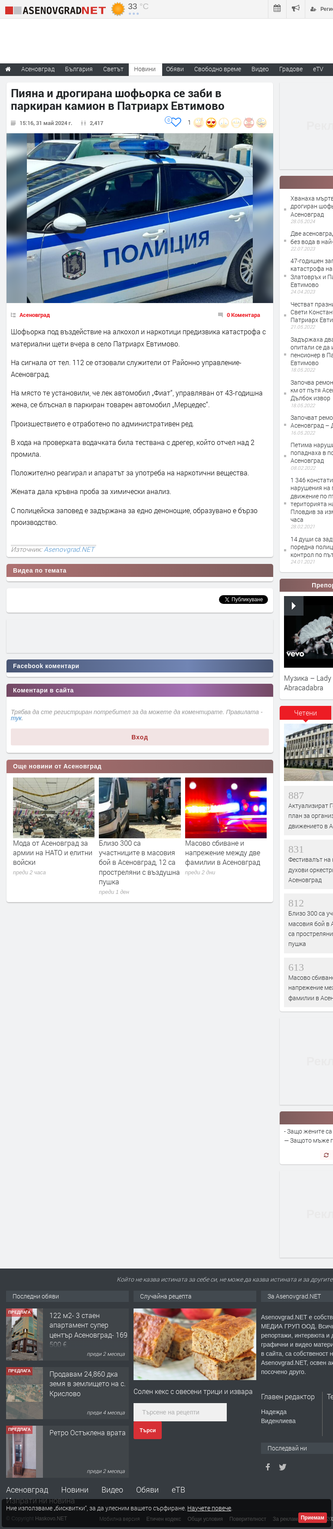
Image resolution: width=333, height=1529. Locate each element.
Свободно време (217, 69)
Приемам (312, 1518)
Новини (145, 69)
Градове (291, 69)
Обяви (147, 1489)
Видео (112, 1489)
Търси (148, 1430)
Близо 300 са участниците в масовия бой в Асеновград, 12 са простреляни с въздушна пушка (139, 862)
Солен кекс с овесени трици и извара (193, 1391)
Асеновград (35, 315)
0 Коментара (243, 315)
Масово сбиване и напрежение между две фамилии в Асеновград (222, 852)
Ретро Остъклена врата (87, 1432)
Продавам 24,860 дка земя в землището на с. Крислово (87, 1383)
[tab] (306, 716)
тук (16, 718)
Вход (139, 737)
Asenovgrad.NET (69, 549)
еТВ (178, 1489)
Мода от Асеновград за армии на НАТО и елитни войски (52, 852)
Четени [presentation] (305, 712)
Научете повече (209, 1508)
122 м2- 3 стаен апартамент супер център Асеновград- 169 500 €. (88, 1330)
